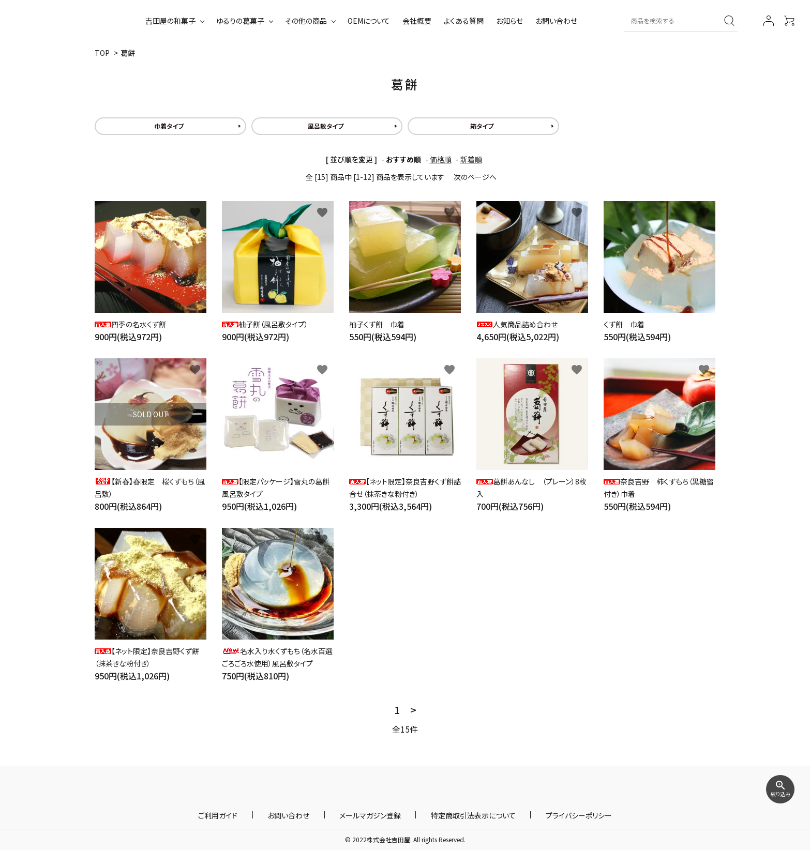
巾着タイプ (169, 126)
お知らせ (509, 21)
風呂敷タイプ (325, 126)
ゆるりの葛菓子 (240, 21)
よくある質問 (464, 21)
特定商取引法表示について (458, 815)
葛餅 (128, 53)
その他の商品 (306, 21)
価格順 (441, 159)
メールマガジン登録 (370, 815)
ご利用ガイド (247, 815)
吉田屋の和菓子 (170, 21)
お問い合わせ (556, 21)
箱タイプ (481, 126)
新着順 (471, 159)
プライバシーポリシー (549, 815)
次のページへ (475, 177)
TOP (102, 53)
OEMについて (369, 21)
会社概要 (416, 21)
